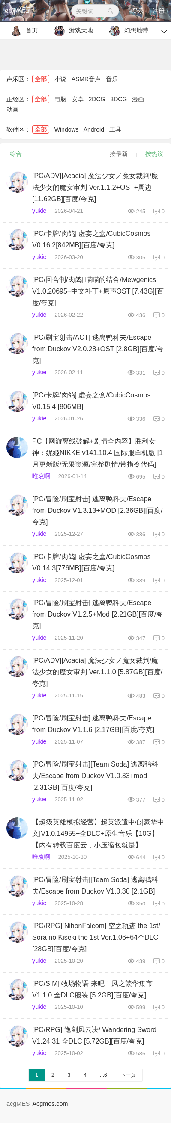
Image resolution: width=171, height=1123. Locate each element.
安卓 (78, 99)
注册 (159, 10)
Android (94, 129)
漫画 (138, 99)
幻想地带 (126, 31)
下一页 (128, 1075)
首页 (22, 31)
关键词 (95, 11)
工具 (115, 129)
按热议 (154, 153)
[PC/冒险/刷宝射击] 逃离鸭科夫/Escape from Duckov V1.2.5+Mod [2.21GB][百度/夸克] (97, 614)
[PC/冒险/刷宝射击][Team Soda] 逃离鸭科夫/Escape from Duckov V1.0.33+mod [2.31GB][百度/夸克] (95, 776)
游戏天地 (71, 31)
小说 (60, 79)
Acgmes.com (50, 1103)
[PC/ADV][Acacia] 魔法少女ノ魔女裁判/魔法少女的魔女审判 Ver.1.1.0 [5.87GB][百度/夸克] (97, 672)
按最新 (119, 153)
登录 (138, 10)
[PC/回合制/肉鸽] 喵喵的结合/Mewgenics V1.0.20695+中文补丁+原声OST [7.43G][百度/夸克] (98, 291)
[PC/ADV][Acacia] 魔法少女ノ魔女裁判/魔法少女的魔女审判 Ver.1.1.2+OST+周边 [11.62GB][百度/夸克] (95, 187)
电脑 (60, 99)
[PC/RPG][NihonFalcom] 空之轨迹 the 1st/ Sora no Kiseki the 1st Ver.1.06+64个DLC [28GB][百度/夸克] (96, 937)
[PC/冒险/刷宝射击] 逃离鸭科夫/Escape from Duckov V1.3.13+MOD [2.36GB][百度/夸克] (97, 510)
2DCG (97, 99)
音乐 (112, 79)
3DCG (118, 99)
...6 (103, 1075)
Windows (66, 129)
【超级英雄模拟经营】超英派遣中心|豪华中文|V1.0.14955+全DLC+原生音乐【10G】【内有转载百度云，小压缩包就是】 (98, 833)
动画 (12, 109)
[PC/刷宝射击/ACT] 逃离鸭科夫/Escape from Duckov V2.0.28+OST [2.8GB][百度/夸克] (98, 349)
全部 (41, 79)
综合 (16, 153)
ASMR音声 (86, 79)
